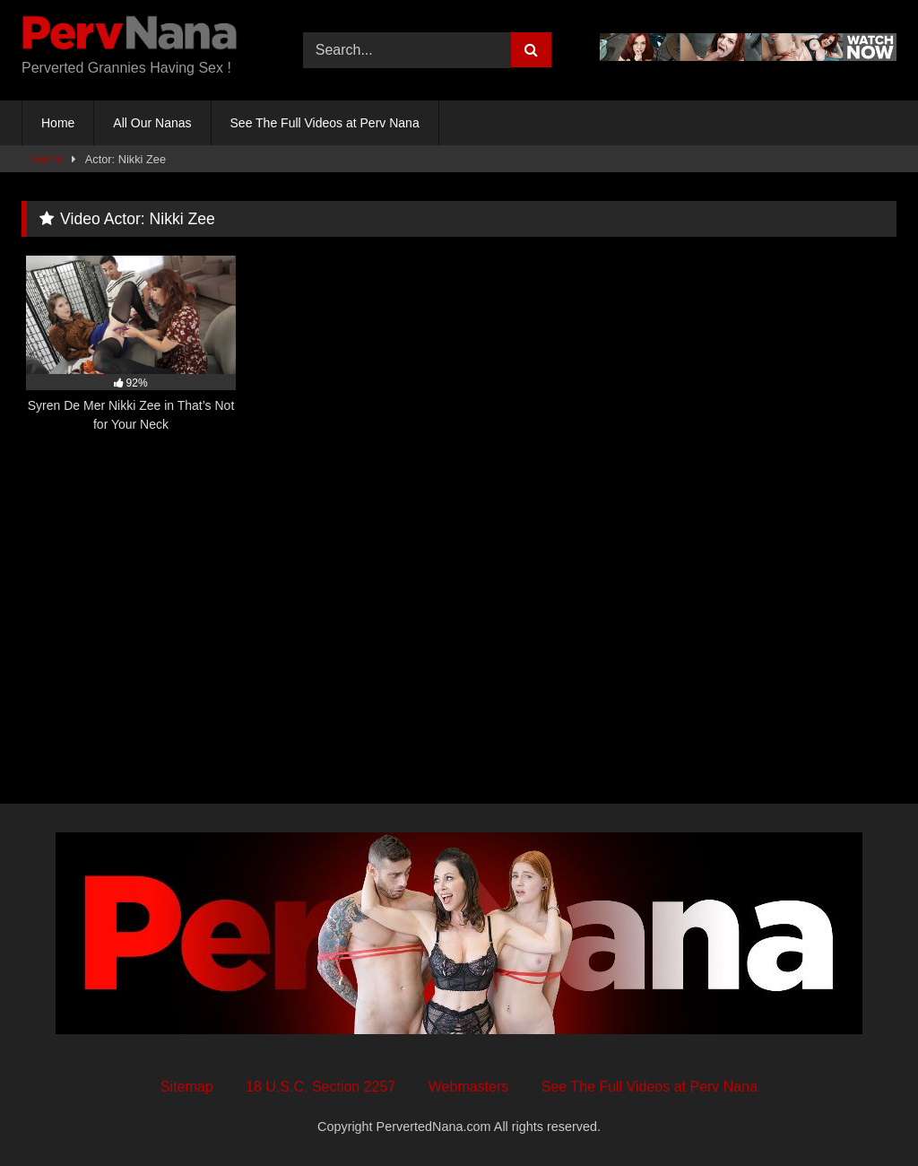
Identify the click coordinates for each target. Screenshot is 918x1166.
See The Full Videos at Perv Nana (325, 123)
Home (57, 123)
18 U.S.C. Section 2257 (320, 1086)
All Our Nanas (152, 123)
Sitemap (186, 1086)
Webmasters (469, 1086)
